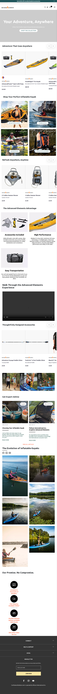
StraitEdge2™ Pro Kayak (32, 81)
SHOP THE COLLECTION (28, 30)
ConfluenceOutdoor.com (18, 685)
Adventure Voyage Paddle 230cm (12, 360)
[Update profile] (47, 7)
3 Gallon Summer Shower (32, 195)
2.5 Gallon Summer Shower (10, 195)
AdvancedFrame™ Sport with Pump (12, 84)
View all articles (28, 444)
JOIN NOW (28, 673)
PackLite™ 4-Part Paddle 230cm (35, 360)
